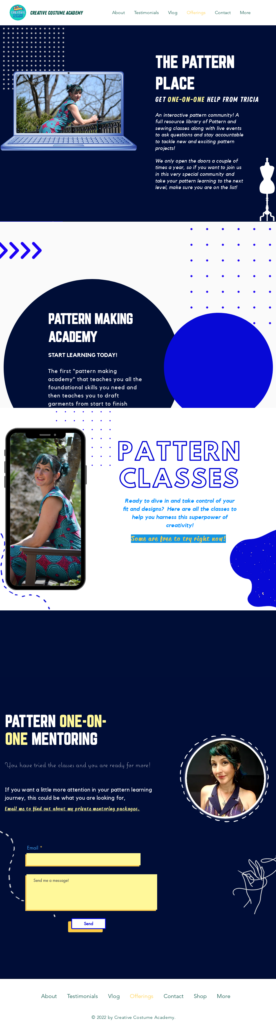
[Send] (88, 923)
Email (32, 848)
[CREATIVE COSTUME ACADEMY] (56, 13)
